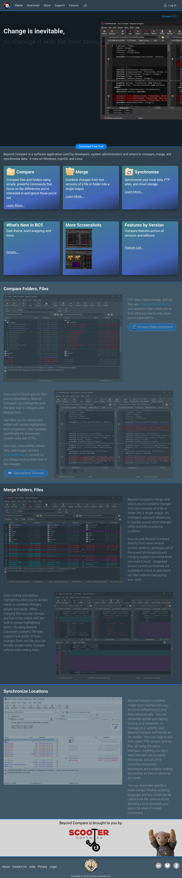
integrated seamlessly (154, 304)
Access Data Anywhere (152, 327)
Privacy (42, 866)
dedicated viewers (16, 455)
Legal (53, 866)
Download (33, 5)
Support (60, 5)
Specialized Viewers (25, 473)
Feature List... (134, 248)
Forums (74, 5)
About (6, 866)
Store (47, 5)
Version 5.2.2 (169, 16)
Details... (12, 252)
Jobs (32, 866)
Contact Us (19, 866)
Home (19, 5)
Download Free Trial (91, 146)
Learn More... (15, 205)
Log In (172, 5)
